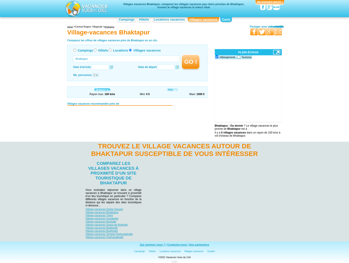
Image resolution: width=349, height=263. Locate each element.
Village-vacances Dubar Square (104, 209)
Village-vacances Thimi (99, 215)
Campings (126, 19)
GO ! (190, 61)
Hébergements (227, 57)
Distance (102, 90)
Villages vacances (203, 19)
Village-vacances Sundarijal (101, 218)
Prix (172, 90)
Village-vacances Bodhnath (101, 227)
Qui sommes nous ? (152, 244)
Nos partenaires (199, 244)
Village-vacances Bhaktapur (102, 212)
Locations (120, 50)
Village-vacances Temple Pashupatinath (109, 234)
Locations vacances (169, 19)
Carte (226, 19)
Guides (211, 251)
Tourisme (246, 57)
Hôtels (144, 19)
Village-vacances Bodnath (100, 221)
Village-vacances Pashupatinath (104, 237)
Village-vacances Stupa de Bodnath (106, 224)
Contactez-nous (177, 244)
